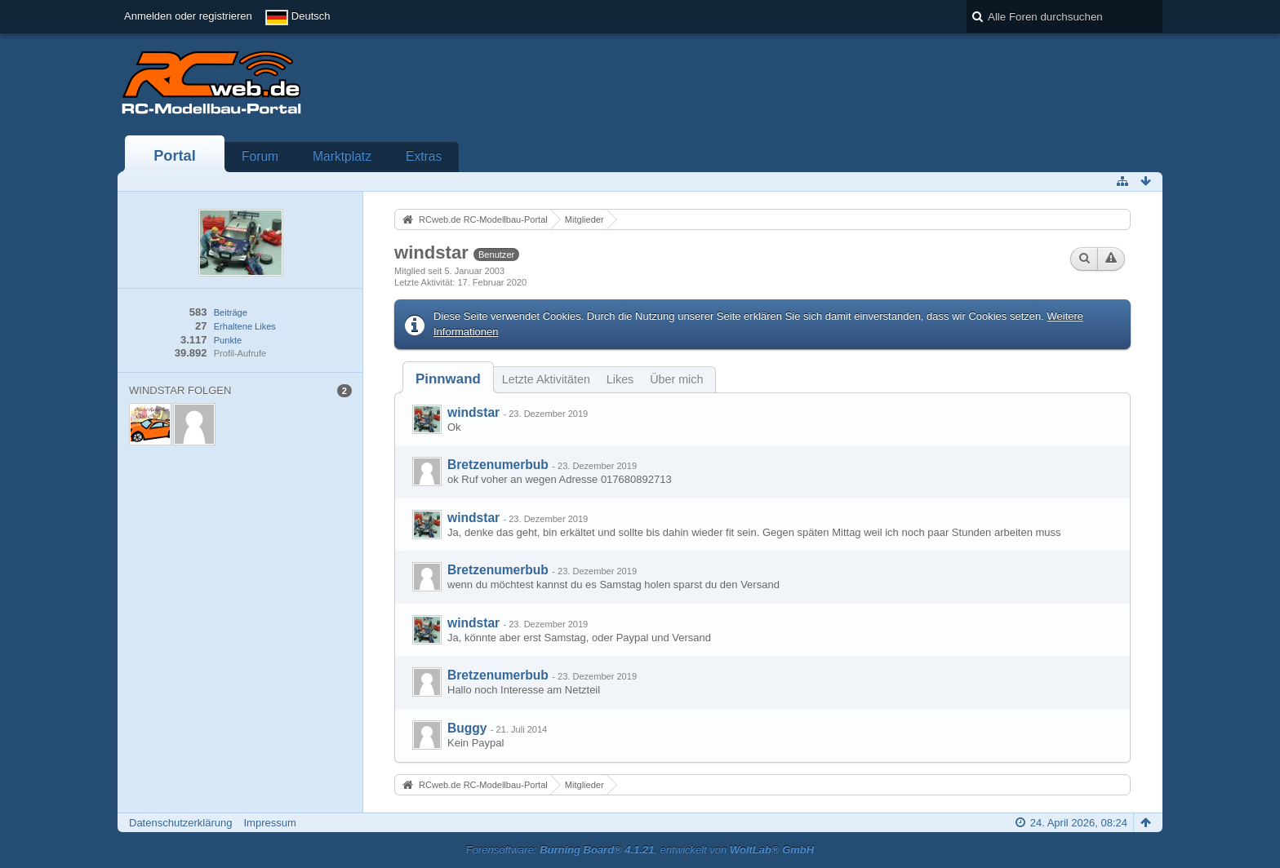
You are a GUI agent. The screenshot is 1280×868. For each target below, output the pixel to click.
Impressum (269, 823)
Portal (174, 156)
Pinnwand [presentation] (448, 379)
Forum (260, 156)
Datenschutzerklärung (180, 823)
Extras (424, 156)
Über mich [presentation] (676, 379)
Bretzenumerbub (498, 465)
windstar (473, 412)
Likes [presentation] (620, 379)
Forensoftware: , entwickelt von (640, 850)
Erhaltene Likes (245, 326)
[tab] (448, 379)
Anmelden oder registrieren (188, 16)
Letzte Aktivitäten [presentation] (546, 379)
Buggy (467, 728)
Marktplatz (342, 156)
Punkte (228, 340)
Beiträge (230, 312)
